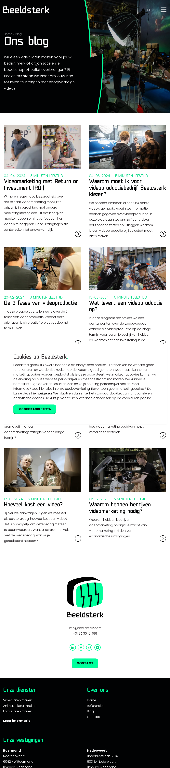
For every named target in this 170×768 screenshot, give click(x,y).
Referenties (95, 705)
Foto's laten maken (17, 711)
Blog (18, 34)
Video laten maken (17, 700)
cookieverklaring (77, 388)
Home (8, 34)
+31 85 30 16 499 (85, 633)
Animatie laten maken (19, 705)
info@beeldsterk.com (85, 628)
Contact (93, 717)
